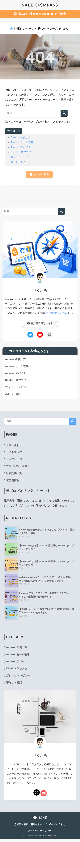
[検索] (64, 113)
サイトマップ (14, 452)
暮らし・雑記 (18, 161)
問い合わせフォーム (56, 313)
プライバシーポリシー (19, 466)
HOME (40, 818)
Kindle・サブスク (21, 152)
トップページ (14, 459)
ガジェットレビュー (22, 156)
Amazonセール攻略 (22, 142)
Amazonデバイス (21, 147)
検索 (72, 421)
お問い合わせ (14, 445)
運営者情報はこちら (40, 323)
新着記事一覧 (14, 473)
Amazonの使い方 (21, 137)
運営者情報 (12, 480)
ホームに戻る (39, 174)
